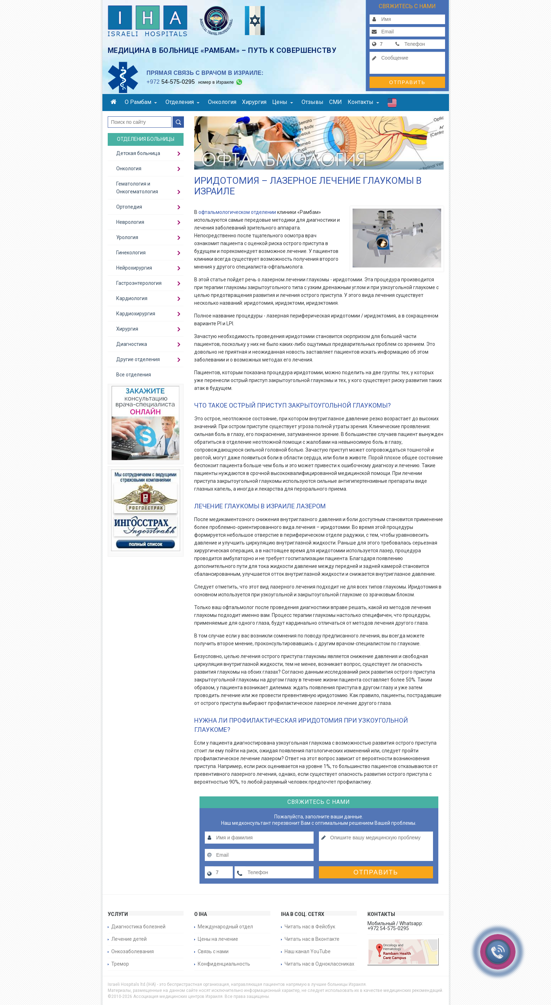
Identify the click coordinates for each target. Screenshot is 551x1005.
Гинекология (131, 252)
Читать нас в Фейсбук (310, 926)
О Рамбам (141, 102)
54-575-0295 (171, 82)
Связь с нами (213, 951)
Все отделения (133, 374)
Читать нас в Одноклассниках (319, 964)
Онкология (222, 102)
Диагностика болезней (138, 926)
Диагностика (131, 344)
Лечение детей (129, 939)
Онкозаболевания (132, 951)
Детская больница (138, 153)
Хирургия (254, 102)
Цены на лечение (218, 939)
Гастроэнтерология (139, 283)
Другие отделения (138, 359)
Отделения (182, 102)
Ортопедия (129, 207)
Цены (282, 102)
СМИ (335, 102)
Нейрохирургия (134, 268)
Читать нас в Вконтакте (312, 939)
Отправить (407, 82)
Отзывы (313, 102)
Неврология (130, 222)
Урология (127, 237)
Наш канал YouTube (308, 951)
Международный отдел (225, 926)
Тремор (120, 964)
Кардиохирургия (135, 313)
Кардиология (131, 298)
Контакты (363, 102)
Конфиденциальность (224, 964)
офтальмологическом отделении (237, 212)
